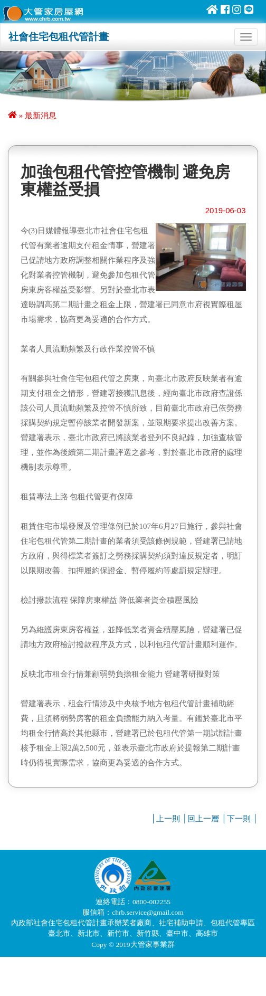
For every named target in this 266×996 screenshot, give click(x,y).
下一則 (239, 818)
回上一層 (203, 818)
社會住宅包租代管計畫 (58, 36)
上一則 (168, 818)
